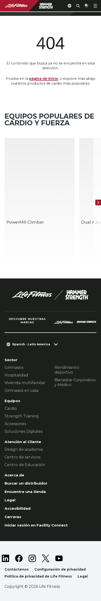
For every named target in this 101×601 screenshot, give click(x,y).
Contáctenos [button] (17, 569)
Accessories (15, 424)
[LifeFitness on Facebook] (19, 558)
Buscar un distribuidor (26, 483)
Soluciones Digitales (24, 431)
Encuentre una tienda (25, 491)
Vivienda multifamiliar (25, 383)
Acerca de (14, 475)
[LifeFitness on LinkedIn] (5, 558)
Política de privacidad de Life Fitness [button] (38, 576)
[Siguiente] (98, 202)
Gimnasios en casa (21, 390)
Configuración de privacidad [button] (60, 569)
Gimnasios (14, 367)
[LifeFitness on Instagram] (32, 558)
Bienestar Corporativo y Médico (75, 382)
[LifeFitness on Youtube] (59, 558)
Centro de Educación (25, 464)
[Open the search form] (78, 6)
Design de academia (24, 449)
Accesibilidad (18, 508)
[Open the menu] (95, 6)
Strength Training (22, 416)
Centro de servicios (22, 457)
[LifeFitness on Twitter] (45, 558)
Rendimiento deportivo (66, 370)
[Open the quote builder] (86, 6)
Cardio (11, 408)
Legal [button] (83, 576)
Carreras (13, 516)
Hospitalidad (16, 375)
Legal (10, 500)
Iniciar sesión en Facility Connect (36, 525)
